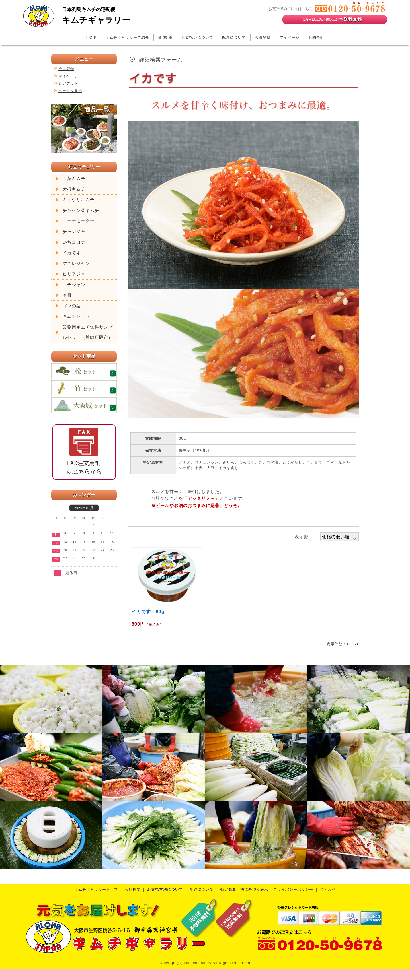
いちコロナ (74, 242)
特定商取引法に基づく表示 (244, 889)
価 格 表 (165, 37)
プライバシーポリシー (293, 889)
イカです (72, 253)
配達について (234, 37)
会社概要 (133, 889)
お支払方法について (165, 889)
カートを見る (70, 91)
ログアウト (68, 83)
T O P (91, 37)
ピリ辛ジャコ (76, 274)
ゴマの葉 (72, 306)
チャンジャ (74, 231)
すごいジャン (76, 263)
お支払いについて (197, 37)
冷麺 (67, 295)
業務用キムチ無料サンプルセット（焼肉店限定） (88, 332)
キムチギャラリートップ (96, 889)
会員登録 (263, 37)
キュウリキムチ (79, 199)
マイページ (290, 37)
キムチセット (76, 316)
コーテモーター (79, 221)
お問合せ (316, 37)
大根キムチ (74, 189)
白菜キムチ (74, 178)
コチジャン (74, 285)
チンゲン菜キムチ (81, 210)
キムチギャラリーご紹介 (127, 37)
